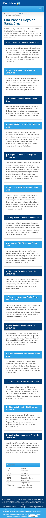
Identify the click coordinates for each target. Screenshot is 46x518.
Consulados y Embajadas (23, 487)
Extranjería (25, 476)
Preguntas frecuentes (10, 507)
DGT (8, 483)
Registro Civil (25, 483)
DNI (8, 468)
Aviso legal (22, 507)
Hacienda (24, 471)
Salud (9, 476)
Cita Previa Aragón (12, 13)
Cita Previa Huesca (24, 13)
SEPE (9, 478)
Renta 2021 (11, 480)
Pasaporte (24, 473)
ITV (8, 471)
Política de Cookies (22, 516)
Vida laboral (25, 480)
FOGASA (10, 485)
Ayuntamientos (26, 485)
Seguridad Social (27, 478)
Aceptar (33, 516)
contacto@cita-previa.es (8, 499)
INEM (9, 473)
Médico (23, 468)
